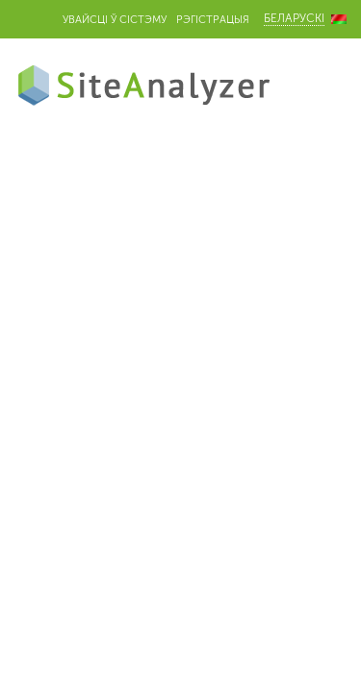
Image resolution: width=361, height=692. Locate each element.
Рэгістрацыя (212, 19)
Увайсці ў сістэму (115, 19)
